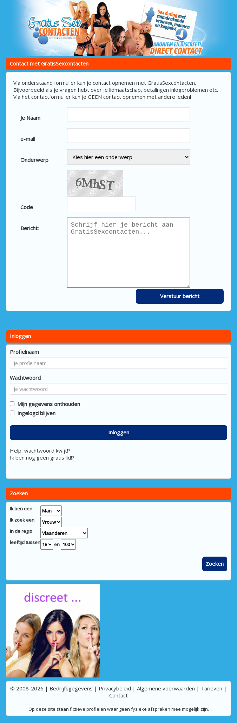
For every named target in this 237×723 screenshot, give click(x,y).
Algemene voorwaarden (166, 688)
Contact (118, 695)
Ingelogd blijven (34, 412)
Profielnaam (24, 351)
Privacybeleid (115, 688)
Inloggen (118, 432)
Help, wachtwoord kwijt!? (40, 450)
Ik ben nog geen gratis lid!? (42, 457)
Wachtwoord (25, 377)
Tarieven (211, 688)
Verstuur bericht (179, 295)
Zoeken (215, 563)
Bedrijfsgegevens (71, 688)
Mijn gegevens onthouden (47, 403)
